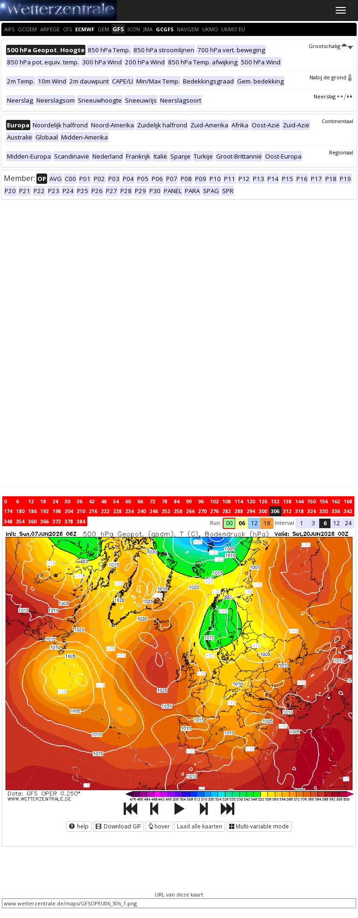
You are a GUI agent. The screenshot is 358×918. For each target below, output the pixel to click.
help (79, 826)
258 (178, 511)
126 (263, 501)
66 (140, 501)
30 (67, 501)
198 (56, 511)
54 (116, 501)
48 (103, 501)
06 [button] (242, 523)
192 (44, 511)
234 (129, 511)
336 (335, 511)
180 (20, 511)
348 (8, 521)
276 (214, 511)
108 (226, 501)
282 (226, 511)
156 (323, 501)
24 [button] (348, 523)
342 (348, 511)
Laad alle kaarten (199, 826)
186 (32, 511)
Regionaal (341, 152)
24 (55, 501)
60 (128, 501)
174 (8, 511)
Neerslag (333, 96)
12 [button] (254, 523)
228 (117, 511)
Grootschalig (331, 45)
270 (202, 511)
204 (68, 511)
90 (188, 501)
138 (287, 501)
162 (335, 501)
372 (56, 521)
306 (275, 511)
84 (176, 501)
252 (165, 511)
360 (32, 521)
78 (164, 501)
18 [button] (267, 523)
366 (44, 521)
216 (93, 511)
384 (81, 521)
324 (311, 511)
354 (20, 521)
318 (299, 511)
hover (159, 826)
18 (43, 501)
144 (299, 501)
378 (68, 521)
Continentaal (337, 121)
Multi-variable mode (259, 826)
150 (311, 501)
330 (323, 511)
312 (287, 511)
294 (250, 511)
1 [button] (301, 523)
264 (190, 511)
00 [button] (229, 523)
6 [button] (325, 523)
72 (152, 501)
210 (81, 511)
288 (238, 511)
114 (238, 501)
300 (263, 511)
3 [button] (313, 523)
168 (348, 501)
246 (153, 511)
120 (250, 501)
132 (275, 501)
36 (79, 501)
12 (31, 501)
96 (201, 501)
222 (105, 511)
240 (141, 511)
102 (214, 501)
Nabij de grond (331, 77)
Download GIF (118, 826)
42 (91, 501)
